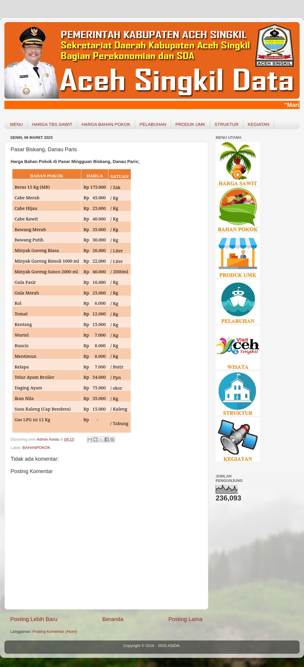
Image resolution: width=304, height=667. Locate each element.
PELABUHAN (153, 124)
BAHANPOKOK (37, 447)
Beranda (112, 619)
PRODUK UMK (190, 124)
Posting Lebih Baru (33, 619)
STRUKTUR (226, 124)
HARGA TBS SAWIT (52, 124)
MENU (16, 124)
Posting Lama (185, 619)
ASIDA (174, 645)
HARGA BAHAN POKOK (106, 124)
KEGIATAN (259, 124)
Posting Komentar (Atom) (54, 631)
